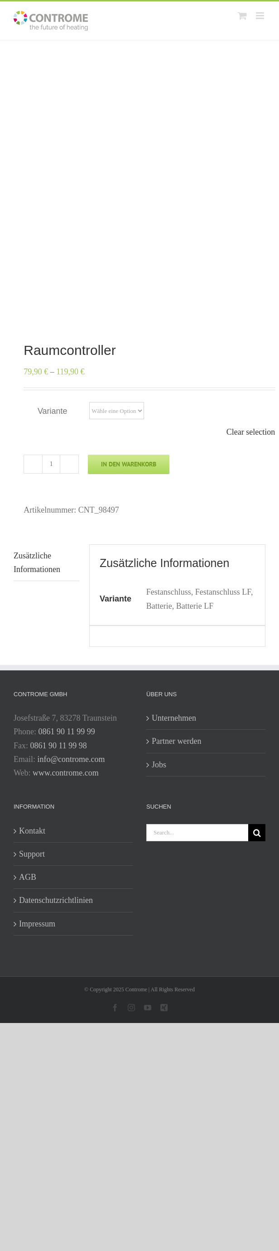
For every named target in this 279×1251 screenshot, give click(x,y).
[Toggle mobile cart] (242, 15)
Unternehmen (174, 717)
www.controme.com (66, 772)
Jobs (159, 764)
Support (32, 853)
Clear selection (250, 431)
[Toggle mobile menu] (260, 15)
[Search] (256, 832)
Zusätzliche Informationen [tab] (37, 562)
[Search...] (197, 832)
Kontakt (32, 830)
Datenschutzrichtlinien (56, 900)
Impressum (37, 923)
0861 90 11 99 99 (66, 731)
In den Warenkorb (128, 464)
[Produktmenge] (51, 464)
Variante (52, 411)
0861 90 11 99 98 (58, 745)
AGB (27, 877)
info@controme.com (71, 759)
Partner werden (176, 741)
